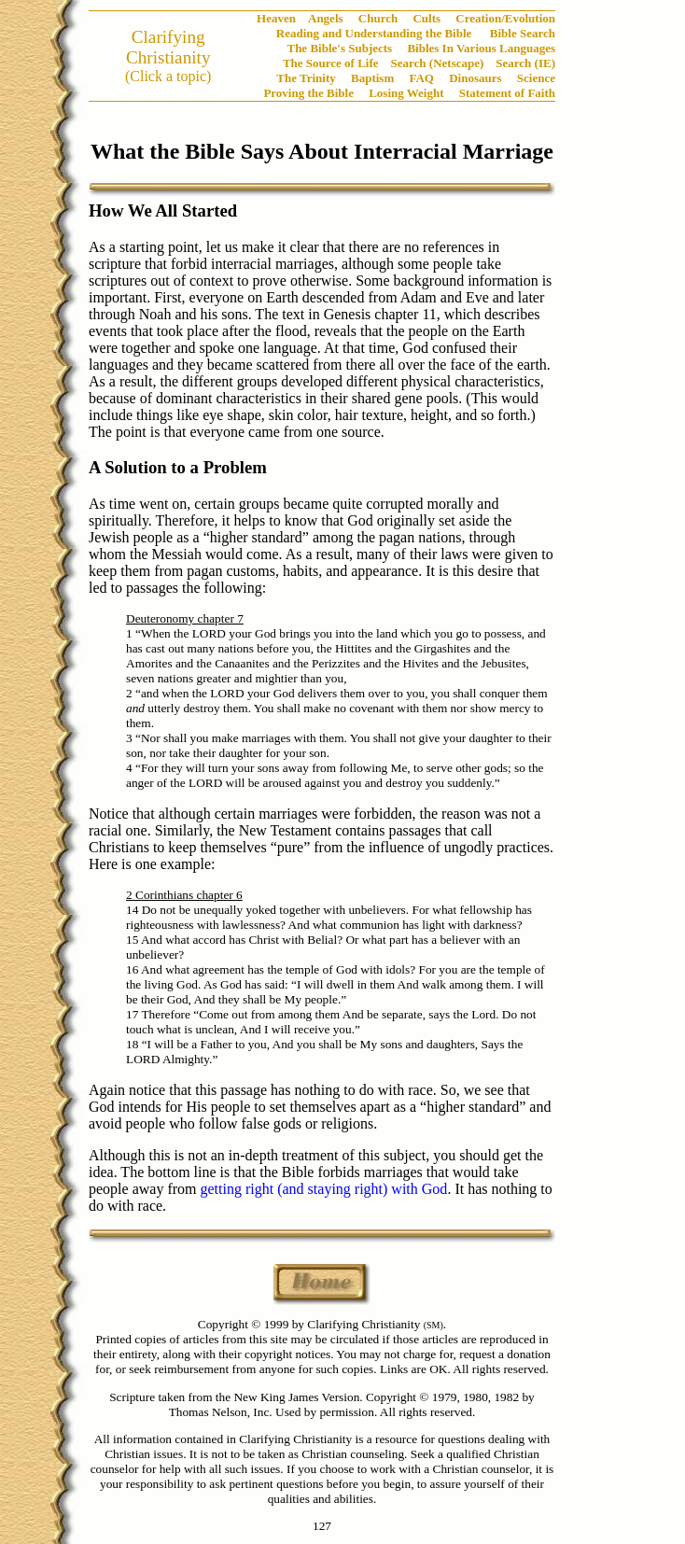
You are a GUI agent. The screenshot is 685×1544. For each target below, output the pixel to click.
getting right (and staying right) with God (324, 1189)
